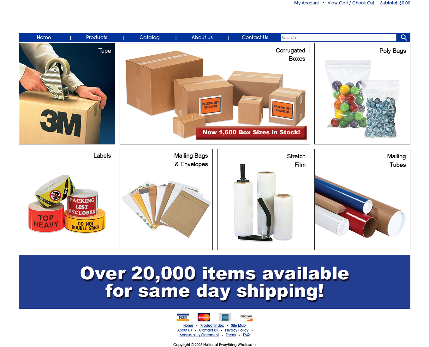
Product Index (212, 325)
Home (44, 37)
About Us (202, 37)
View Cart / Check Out (351, 3)
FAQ (246, 335)
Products (96, 37)
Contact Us (255, 37)
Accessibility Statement (199, 335)
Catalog (150, 37)
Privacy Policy (236, 330)
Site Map (238, 325)
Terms (231, 335)
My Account (306, 3)
